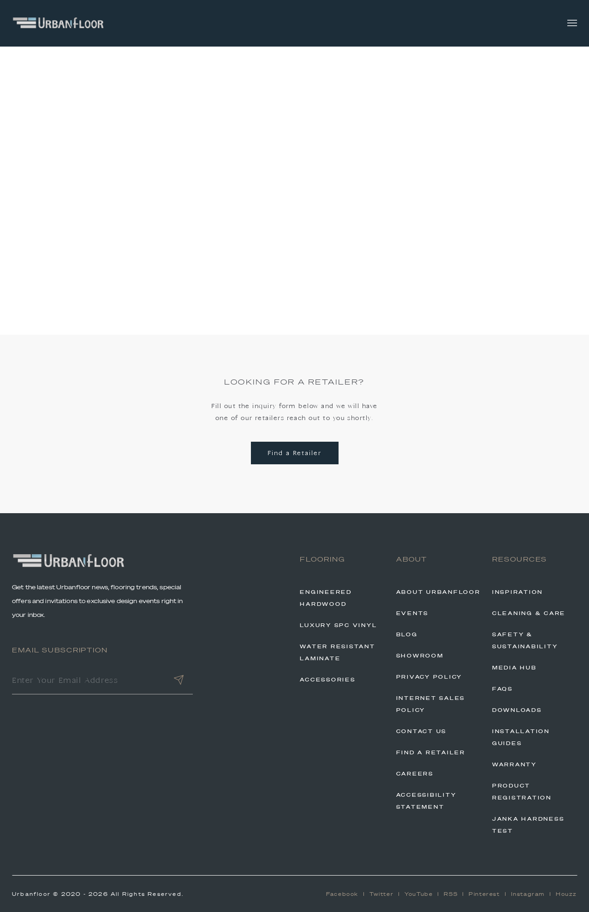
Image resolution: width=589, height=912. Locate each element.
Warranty (514, 764)
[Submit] (179, 681)
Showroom (420, 655)
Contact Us (421, 731)
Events (412, 613)
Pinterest (484, 894)
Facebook (342, 894)
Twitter (381, 894)
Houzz (566, 894)
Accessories (327, 679)
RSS (451, 894)
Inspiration (517, 592)
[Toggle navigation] (572, 23)
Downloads (517, 710)
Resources (519, 559)
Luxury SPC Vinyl (338, 625)
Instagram (528, 894)
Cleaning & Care (528, 613)
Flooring (322, 559)
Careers (415, 773)
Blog (407, 634)
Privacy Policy (429, 677)
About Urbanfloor (438, 592)
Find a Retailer (294, 453)
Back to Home (294, 257)
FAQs (502, 689)
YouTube (419, 894)
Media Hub (514, 667)
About (412, 559)
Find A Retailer (430, 752)
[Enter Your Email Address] (88, 681)
